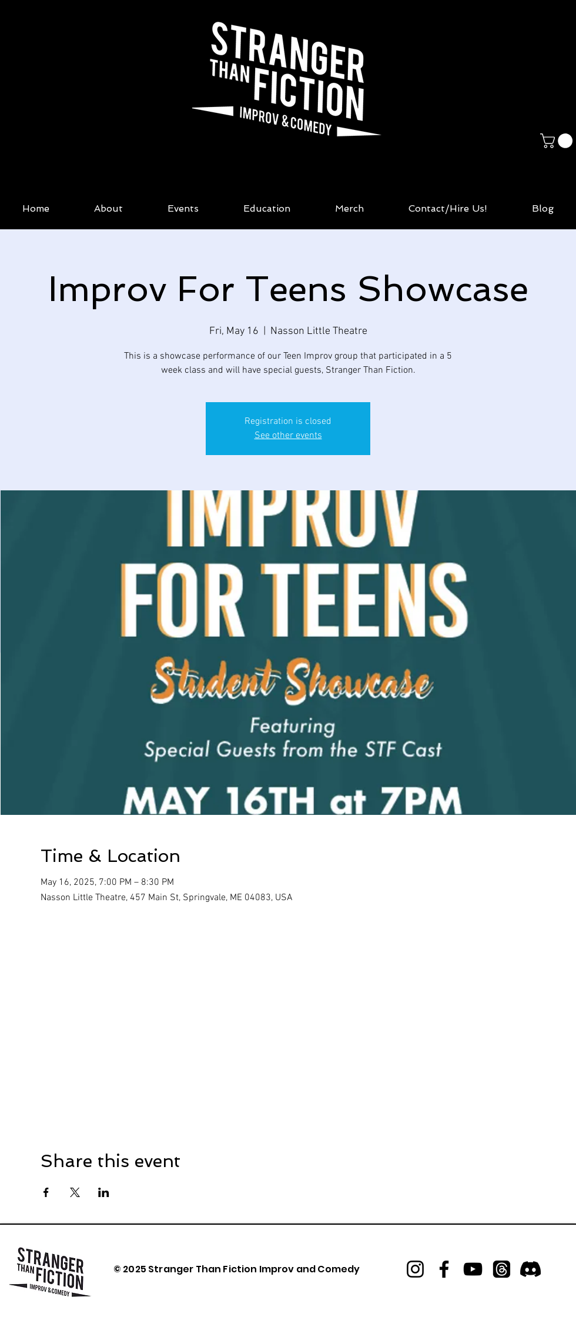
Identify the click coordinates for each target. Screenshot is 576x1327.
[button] (558, 140)
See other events (288, 436)
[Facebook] (444, 1269)
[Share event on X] (75, 1192)
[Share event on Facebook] (46, 1192)
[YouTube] (472, 1269)
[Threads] (501, 1269)
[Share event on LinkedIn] (103, 1192)
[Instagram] (415, 1269)
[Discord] (530, 1269)
